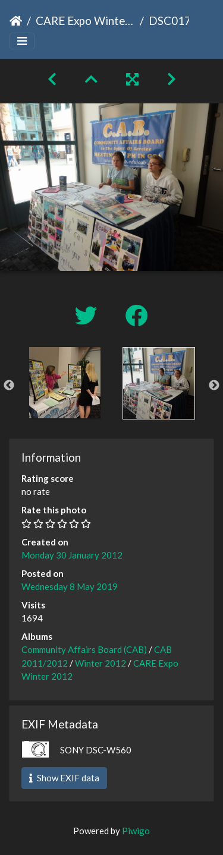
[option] (65, 382)
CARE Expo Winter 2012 (85, 20)
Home (16, 20)
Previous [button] (9, 386)
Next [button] (214, 386)
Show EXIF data (64, 777)
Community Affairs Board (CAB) (84, 649)
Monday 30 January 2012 (72, 555)
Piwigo (136, 830)
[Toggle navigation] (22, 41)
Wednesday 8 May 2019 (69, 586)
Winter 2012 (100, 663)
